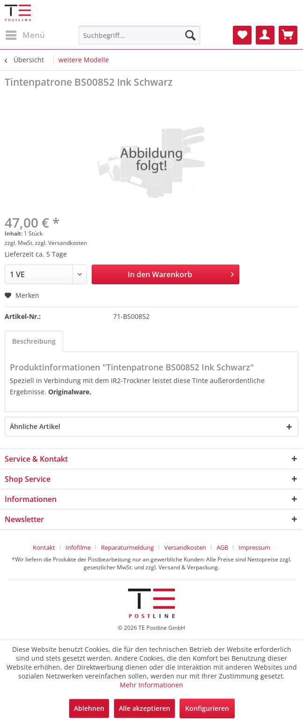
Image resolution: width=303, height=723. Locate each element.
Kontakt (44, 547)
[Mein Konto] (265, 35)
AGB (222, 547)
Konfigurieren (207, 708)
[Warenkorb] (288, 35)
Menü (25, 34)
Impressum (254, 547)
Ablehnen (89, 708)
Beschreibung (34, 341)
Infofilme (78, 547)
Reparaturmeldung (127, 547)
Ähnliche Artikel (35, 426)
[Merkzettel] (242, 35)
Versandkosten (185, 547)
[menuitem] (25, 35)
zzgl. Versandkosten (61, 243)
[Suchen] (190, 35)
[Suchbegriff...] (139, 35)
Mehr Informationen (151, 684)
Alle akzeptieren (144, 708)
